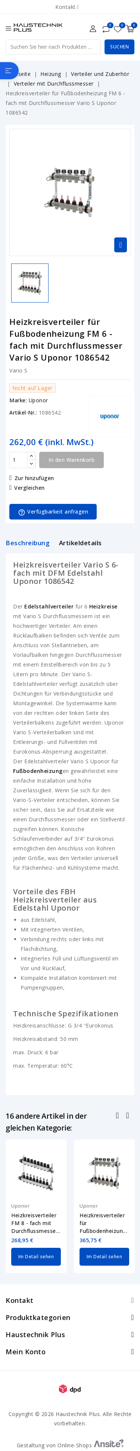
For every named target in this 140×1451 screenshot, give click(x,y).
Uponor (38, 400)
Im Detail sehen (36, 1256)
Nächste (128, 1116)
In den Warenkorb (71, 459)
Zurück (118, 1116)
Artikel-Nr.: (23, 412)
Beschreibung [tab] (28, 542)
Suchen (119, 47)
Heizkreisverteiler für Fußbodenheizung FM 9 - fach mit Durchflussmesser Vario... (103, 1223)
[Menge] (18, 460)
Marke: (18, 400)
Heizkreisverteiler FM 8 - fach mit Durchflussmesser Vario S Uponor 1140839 (34, 1223)
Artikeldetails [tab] (80, 542)
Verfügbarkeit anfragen (53, 512)
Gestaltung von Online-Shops (70, 1445)
